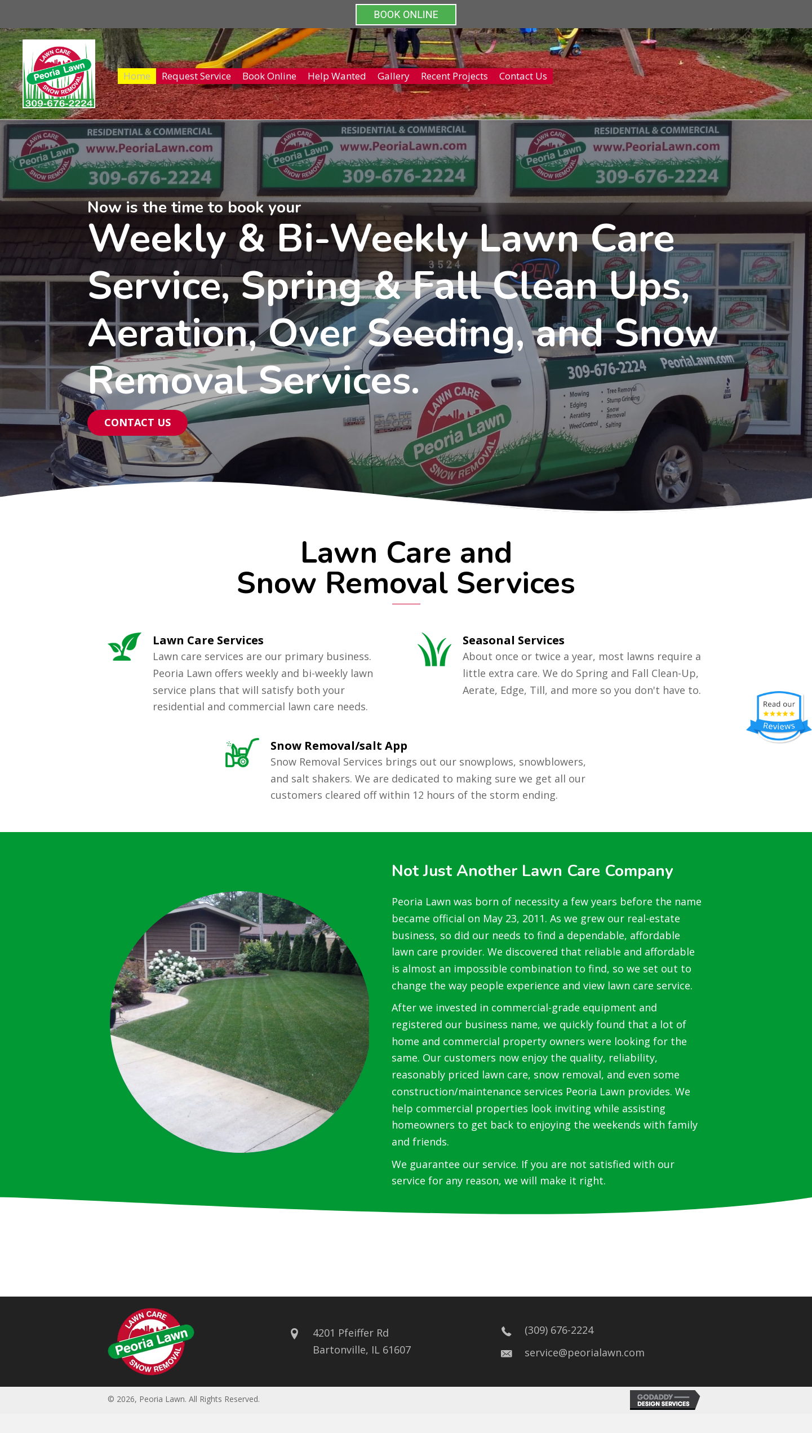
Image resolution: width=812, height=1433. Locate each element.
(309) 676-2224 (559, 1330)
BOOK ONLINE (406, 14)
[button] (137, 423)
